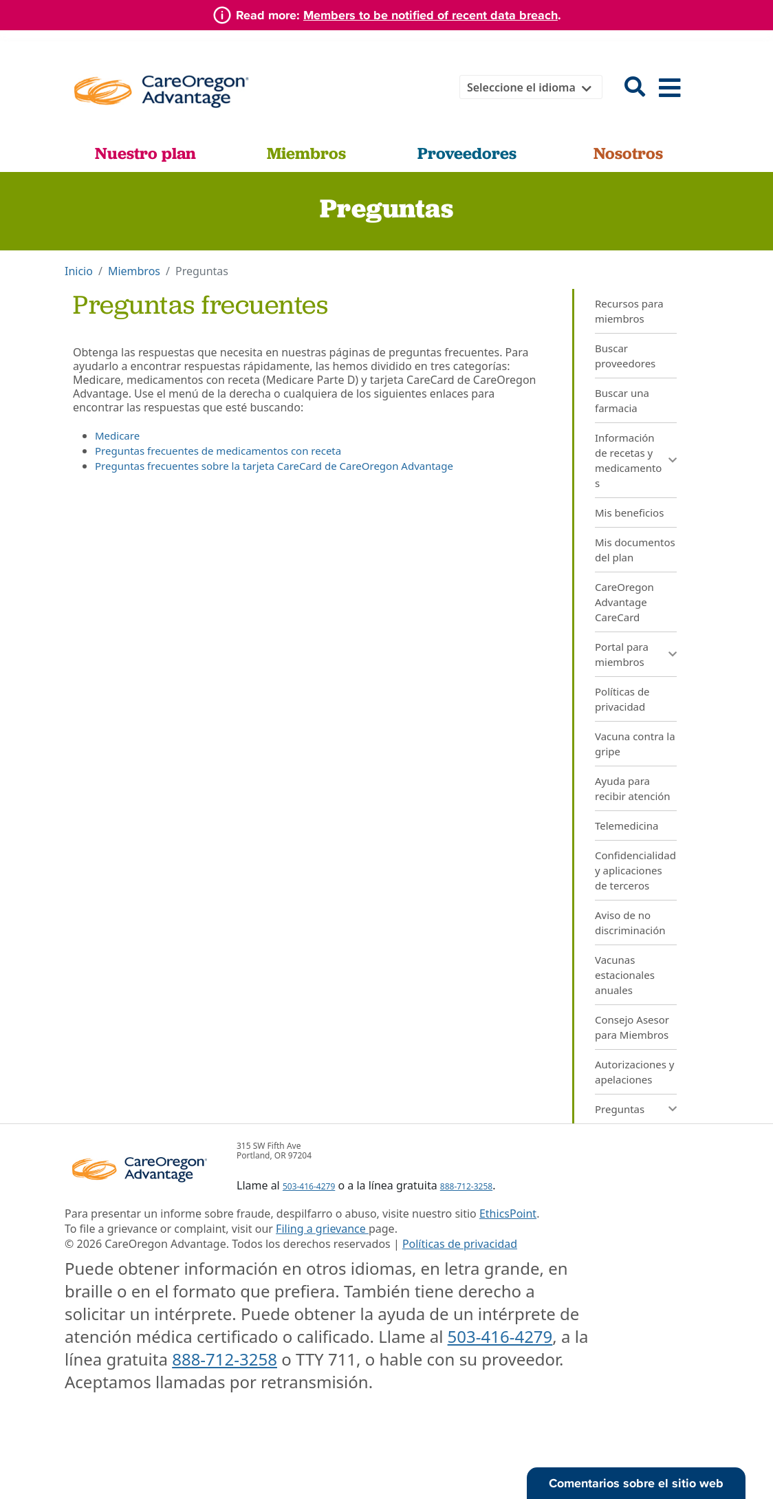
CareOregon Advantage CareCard (624, 602)
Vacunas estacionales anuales (625, 975)
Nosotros (628, 153)
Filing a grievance (322, 1228)
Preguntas (619, 1109)
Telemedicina (626, 825)
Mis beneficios (629, 512)
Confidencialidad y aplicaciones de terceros (635, 870)
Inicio (79, 271)
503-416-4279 (309, 1186)
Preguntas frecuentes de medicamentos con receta (218, 450)
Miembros (306, 153)
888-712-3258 (466, 1186)
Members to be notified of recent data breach (430, 15)
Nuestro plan (145, 153)
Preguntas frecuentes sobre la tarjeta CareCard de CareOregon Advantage (274, 466)
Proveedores (466, 153)
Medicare (117, 435)
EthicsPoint (507, 1213)
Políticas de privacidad (459, 1243)
